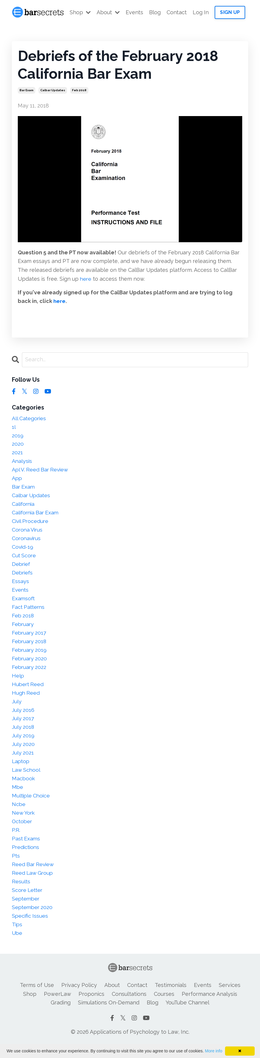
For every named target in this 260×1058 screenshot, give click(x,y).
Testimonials (170, 998)
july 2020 (23, 752)
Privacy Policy (79, 998)
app (17, 480)
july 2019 (23, 744)
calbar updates (52, 90)
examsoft (24, 603)
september (26, 911)
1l (14, 427)
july (17, 708)
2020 (18, 444)
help (18, 682)
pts (16, 866)
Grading (61, 1015)
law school (27, 779)
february (23, 629)
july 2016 (23, 717)
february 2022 (29, 673)
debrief (21, 568)
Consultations (129, 1007)
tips (17, 937)
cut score (24, 559)
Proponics (91, 1007)
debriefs (23, 577)
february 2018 (30, 647)
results (21, 893)
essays (20, 585)
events (20, 594)
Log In (201, 12)
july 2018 (23, 735)
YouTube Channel (187, 1015)
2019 (17, 436)
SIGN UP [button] (230, 12)
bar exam (27, 90)
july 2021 (23, 761)
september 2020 (33, 919)
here (86, 279)
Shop (80, 12)
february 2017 (29, 638)
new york (24, 823)
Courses (164, 1007)
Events (134, 12)
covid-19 (23, 550)
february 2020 (30, 665)
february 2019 (30, 656)
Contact (177, 12)
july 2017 (23, 726)
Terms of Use (37, 998)
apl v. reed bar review (41, 471)
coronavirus (27, 541)
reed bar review (33, 875)
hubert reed (28, 691)
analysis (22, 462)
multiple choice (32, 805)
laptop (21, 770)
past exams (26, 849)
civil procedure (31, 524)
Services (229, 998)
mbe (17, 796)
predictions (26, 858)
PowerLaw (57, 1007)
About (108, 12)
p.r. (16, 840)
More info (213, 1051)
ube (17, 946)
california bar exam (36, 515)
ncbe (19, 814)
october (22, 832)
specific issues (30, 928)
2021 (17, 453)
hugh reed (26, 699)
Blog (155, 12)
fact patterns (29, 612)
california (24, 506)
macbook (24, 787)
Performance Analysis (209, 1007)
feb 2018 (79, 90)
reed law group (33, 884)
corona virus (28, 532)
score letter (28, 902)
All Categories (29, 418)
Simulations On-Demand (108, 1015)
